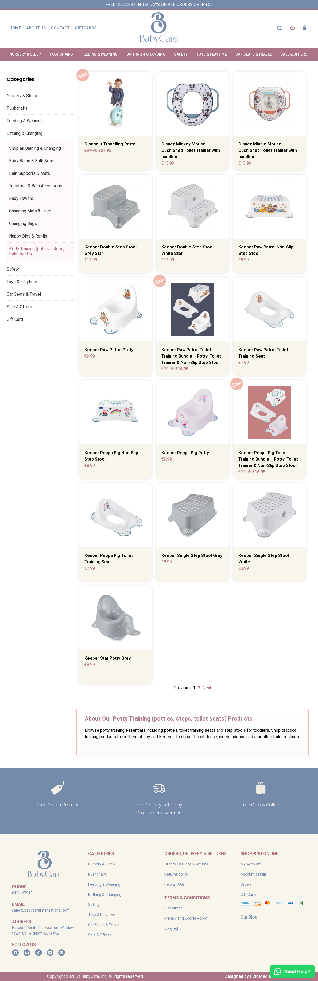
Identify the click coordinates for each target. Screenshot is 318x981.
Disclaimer (173, 908)
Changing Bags (23, 223)
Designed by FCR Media (247, 976)
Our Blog (249, 917)
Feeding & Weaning (26, 121)
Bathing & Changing (26, 133)
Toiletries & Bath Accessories (37, 185)
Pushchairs (18, 108)
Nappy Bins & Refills (28, 236)
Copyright (172, 928)
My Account (251, 864)
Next (207, 687)
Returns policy (176, 874)
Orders (246, 884)
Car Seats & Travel (25, 294)
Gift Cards (249, 894)
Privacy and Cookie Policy (185, 918)
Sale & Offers (19, 306)
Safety (14, 269)
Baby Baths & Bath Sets (31, 160)
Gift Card (15, 319)
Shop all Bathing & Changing (35, 148)
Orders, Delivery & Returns (186, 864)
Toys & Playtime (23, 281)
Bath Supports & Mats (29, 173)
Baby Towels (21, 198)
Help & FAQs (174, 884)
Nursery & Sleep (23, 95)
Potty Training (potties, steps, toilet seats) (36, 251)
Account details (254, 874)
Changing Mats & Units (30, 210)
